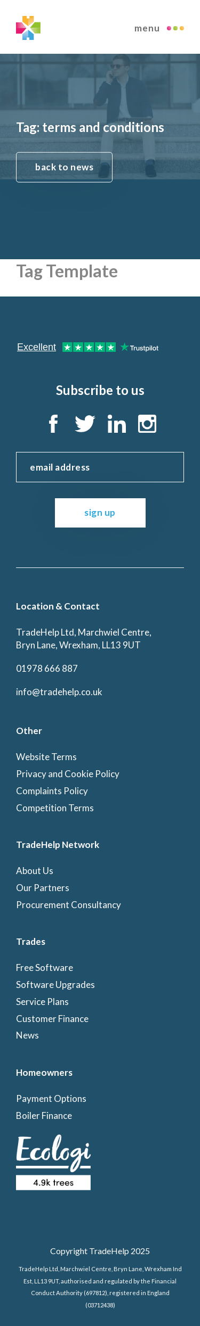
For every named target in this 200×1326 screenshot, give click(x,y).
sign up (100, 512)
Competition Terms (55, 807)
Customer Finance (52, 1018)
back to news (64, 166)
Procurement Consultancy (68, 904)
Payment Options (51, 1098)
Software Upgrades (55, 984)
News (27, 1035)
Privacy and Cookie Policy (67, 773)
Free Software (44, 967)
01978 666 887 (47, 668)
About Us (34, 870)
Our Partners (42, 887)
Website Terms (46, 756)
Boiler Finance (44, 1115)
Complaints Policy (52, 790)
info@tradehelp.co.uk (59, 691)
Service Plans (42, 1001)
